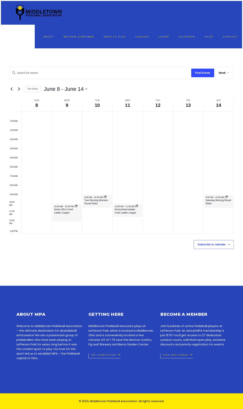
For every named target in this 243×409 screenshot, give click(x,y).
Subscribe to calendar (212, 244)
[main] (121, 167)
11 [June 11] (127, 105)
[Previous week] (11, 89)
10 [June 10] (97, 105)
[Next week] (19, 89)
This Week (32, 89)
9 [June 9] (67, 105)
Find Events (202, 72)
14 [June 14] (218, 105)
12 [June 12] (157, 105)
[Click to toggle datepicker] (65, 89)
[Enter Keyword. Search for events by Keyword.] (100, 73)
